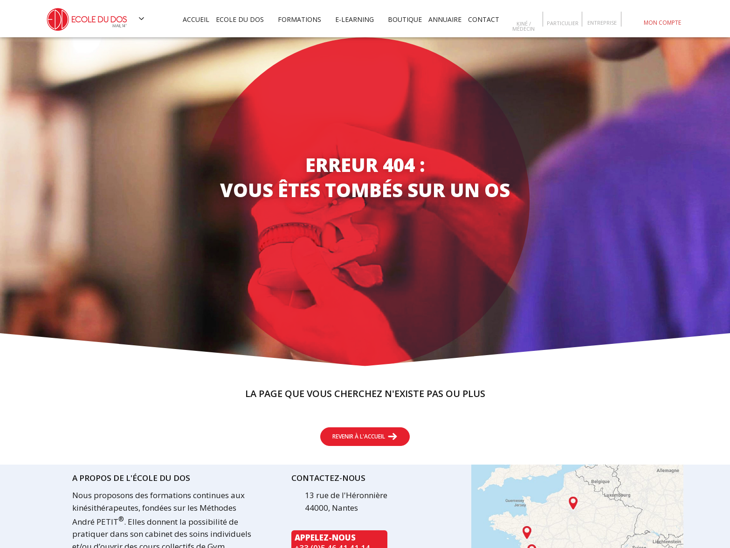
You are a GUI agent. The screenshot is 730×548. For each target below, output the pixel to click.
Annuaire (444, 19)
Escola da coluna (631, 18)
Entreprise (602, 22)
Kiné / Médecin (523, 25)
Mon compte (662, 23)
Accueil (196, 19)
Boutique (405, 19)
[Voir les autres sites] (142, 18)
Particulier (562, 23)
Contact (483, 19)
